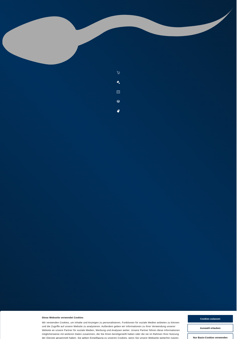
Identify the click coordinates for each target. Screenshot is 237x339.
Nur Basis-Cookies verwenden (210, 315)
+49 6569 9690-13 (107, 227)
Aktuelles (86, 14)
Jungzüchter (159, 14)
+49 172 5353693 (107, 231)
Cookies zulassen (210, 297)
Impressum (77, 319)
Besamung (103, 14)
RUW (205, 14)
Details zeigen (175, 332)
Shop (176, 14)
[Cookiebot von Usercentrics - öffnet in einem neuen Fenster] (21, 332)
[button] (199, 130)
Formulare (191, 14)
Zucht (142, 14)
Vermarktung (124, 14)
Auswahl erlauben (210, 306)
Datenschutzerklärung (55, 319)
